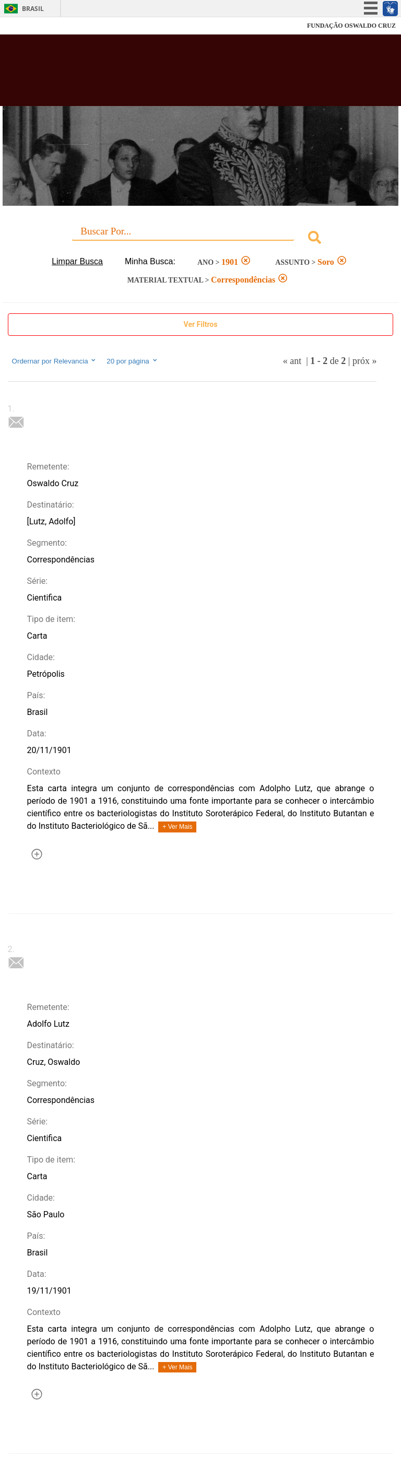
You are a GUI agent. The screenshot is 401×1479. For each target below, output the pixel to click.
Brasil (33, 8)
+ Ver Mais (177, 826)
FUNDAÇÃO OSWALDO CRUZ (351, 25)
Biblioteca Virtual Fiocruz (175, 74)
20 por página (132, 361)
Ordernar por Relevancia (54, 361)
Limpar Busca (77, 261)
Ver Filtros (201, 324)
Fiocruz (31, 25)
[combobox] (200, 238)
